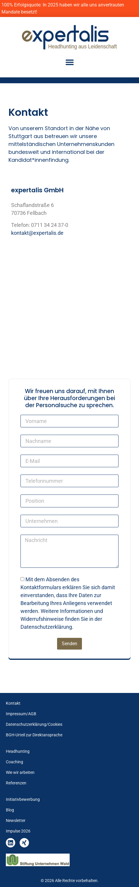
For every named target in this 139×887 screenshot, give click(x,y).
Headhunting (18, 751)
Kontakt (13, 703)
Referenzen (16, 783)
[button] (69, 62)
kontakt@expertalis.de (37, 233)
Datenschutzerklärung (46, 627)
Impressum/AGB (21, 713)
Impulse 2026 (18, 831)
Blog (10, 810)
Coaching (14, 761)
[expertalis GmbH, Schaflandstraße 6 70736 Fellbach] (69, 291)
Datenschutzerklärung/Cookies (34, 724)
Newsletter (15, 820)
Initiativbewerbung (23, 799)
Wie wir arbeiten (20, 772)
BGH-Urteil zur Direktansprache (34, 735)
